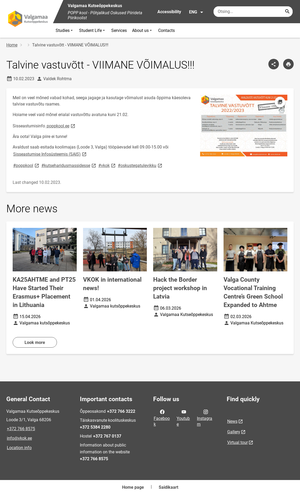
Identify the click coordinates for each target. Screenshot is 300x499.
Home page (133, 487)
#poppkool (26, 165)
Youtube (183, 417)
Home (11, 44)
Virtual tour (237, 442)
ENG (196, 12)
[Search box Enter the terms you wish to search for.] (253, 11)
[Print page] (288, 64)
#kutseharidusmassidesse (69, 165)
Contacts (166, 30)
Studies (65, 30)
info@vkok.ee (19, 438)
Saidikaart (168, 487)
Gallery (233, 431)
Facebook (162, 417)
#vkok (107, 165)
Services (119, 30)
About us (142, 30)
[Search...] (287, 11)
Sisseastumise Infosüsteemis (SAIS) (50, 154)
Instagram (204, 417)
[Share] (273, 64)
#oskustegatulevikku (140, 165)
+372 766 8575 (21, 428)
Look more (35, 342)
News (232, 421)
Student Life (92, 30)
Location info (19, 447)
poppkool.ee (61, 125)
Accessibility (169, 11)
